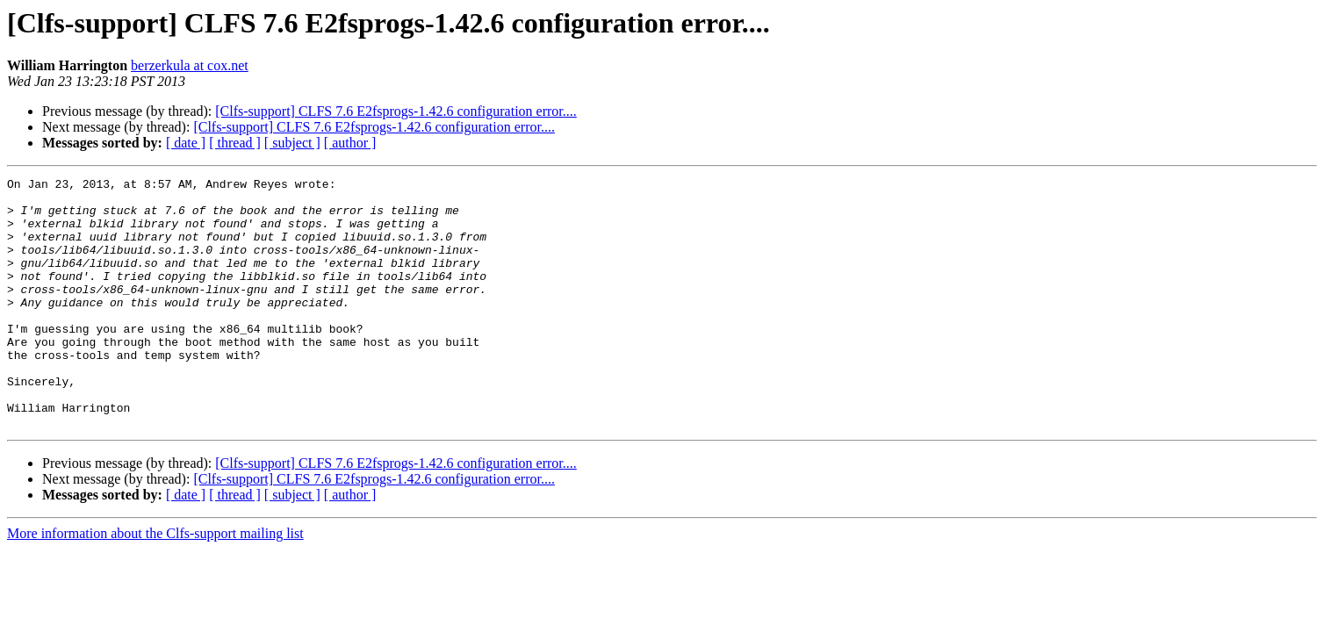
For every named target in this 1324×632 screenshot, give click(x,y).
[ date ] (185, 142)
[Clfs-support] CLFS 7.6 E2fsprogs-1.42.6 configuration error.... (396, 111)
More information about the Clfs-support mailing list (155, 583)
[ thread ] (235, 142)
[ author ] (350, 142)
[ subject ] (292, 142)
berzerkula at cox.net (189, 65)
